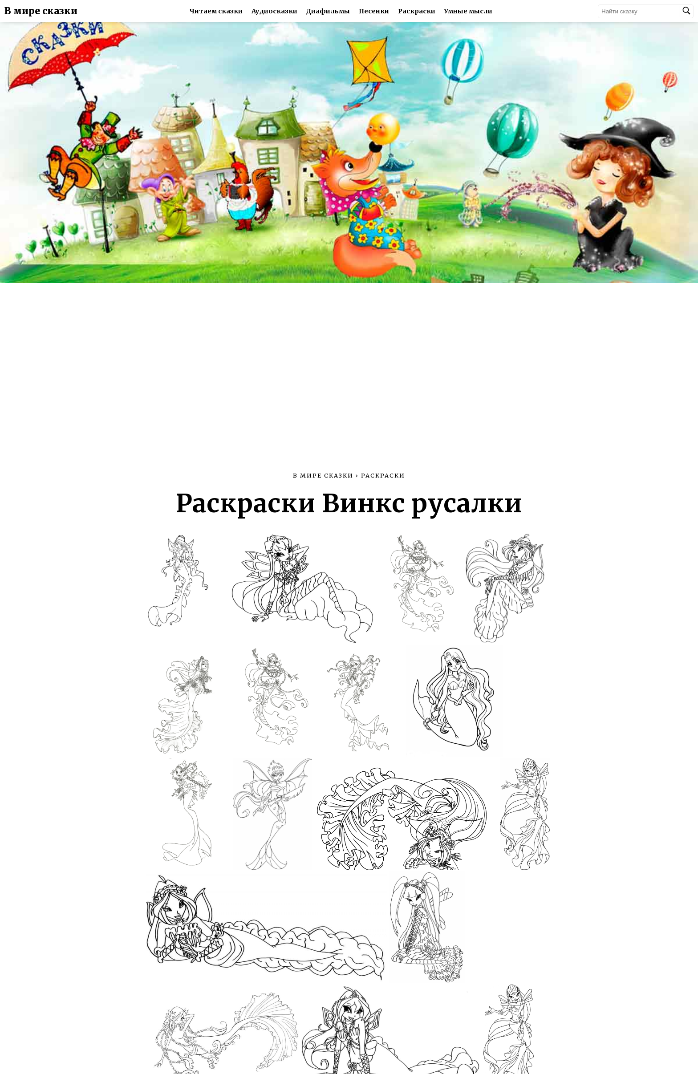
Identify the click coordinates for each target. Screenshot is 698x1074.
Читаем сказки (216, 11)
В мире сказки (40, 11)
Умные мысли (468, 11)
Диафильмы (328, 11)
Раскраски (416, 11)
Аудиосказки (274, 11)
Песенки (374, 11)
